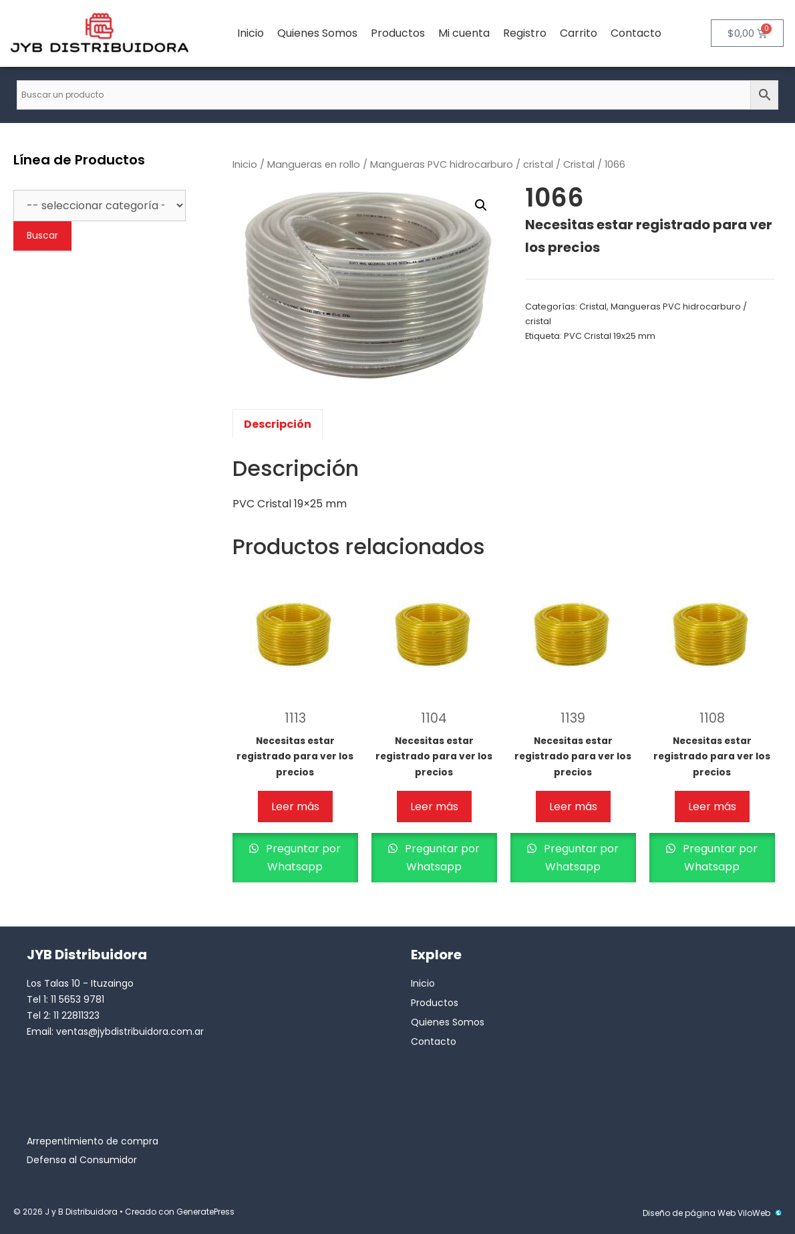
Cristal (579, 164)
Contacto (636, 33)
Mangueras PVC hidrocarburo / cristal (461, 164)
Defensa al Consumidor (82, 1159)
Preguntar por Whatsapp (302, 857)
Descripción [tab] (277, 424)
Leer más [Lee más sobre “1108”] (712, 806)
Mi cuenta (464, 33)
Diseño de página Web (689, 1213)
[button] (481, 205)
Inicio (250, 33)
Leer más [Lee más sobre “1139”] (573, 806)
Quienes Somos (317, 33)
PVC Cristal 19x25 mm (609, 336)
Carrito (578, 33)
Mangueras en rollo (313, 164)
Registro (524, 33)
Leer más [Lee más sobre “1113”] (295, 806)
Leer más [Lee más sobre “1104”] (434, 806)
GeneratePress (205, 1211)
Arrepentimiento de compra (92, 1141)
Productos (398, 33)
